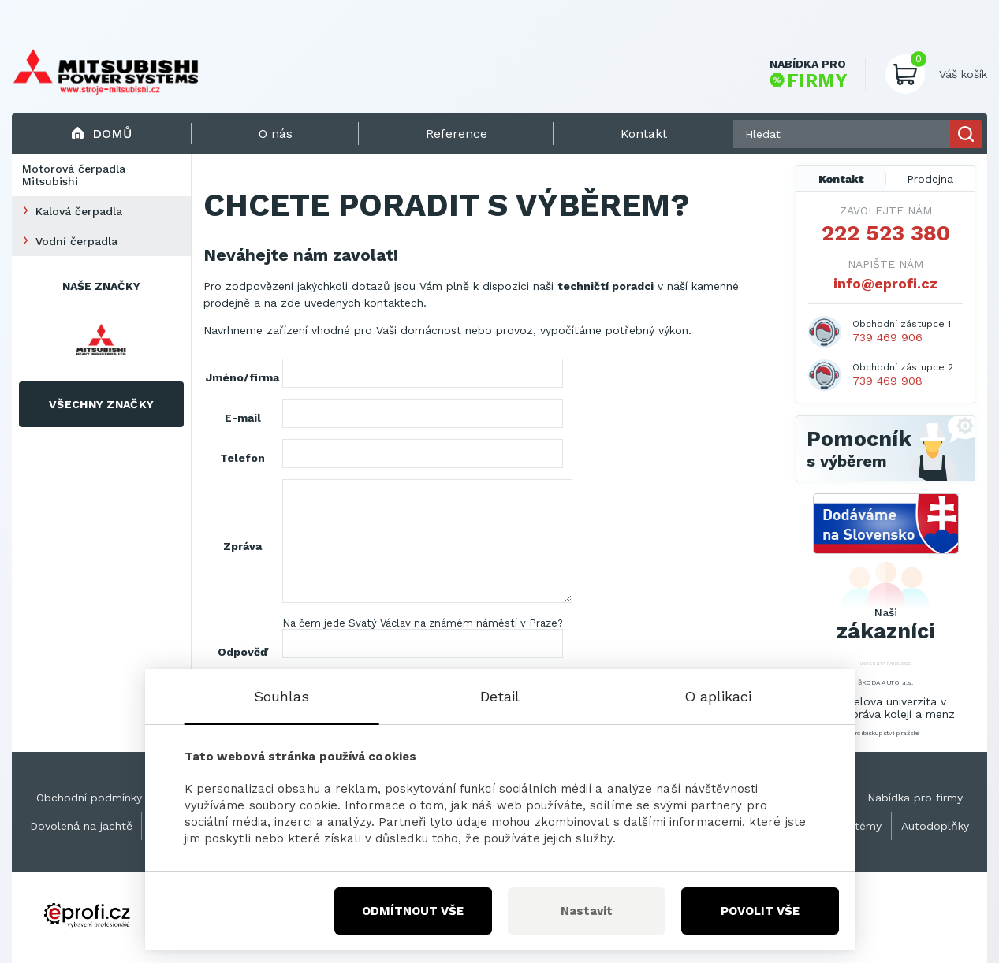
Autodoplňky (935, 826)
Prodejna (930, 179)
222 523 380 (886, 233)
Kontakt (841, 179)
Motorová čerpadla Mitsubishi (73, 175)
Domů (101, 133)
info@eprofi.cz (885, 283)
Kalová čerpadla (78, 211)
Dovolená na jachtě (81, 826)
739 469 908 (887, 380)
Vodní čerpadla (76, 241)
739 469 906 (887, 337)
